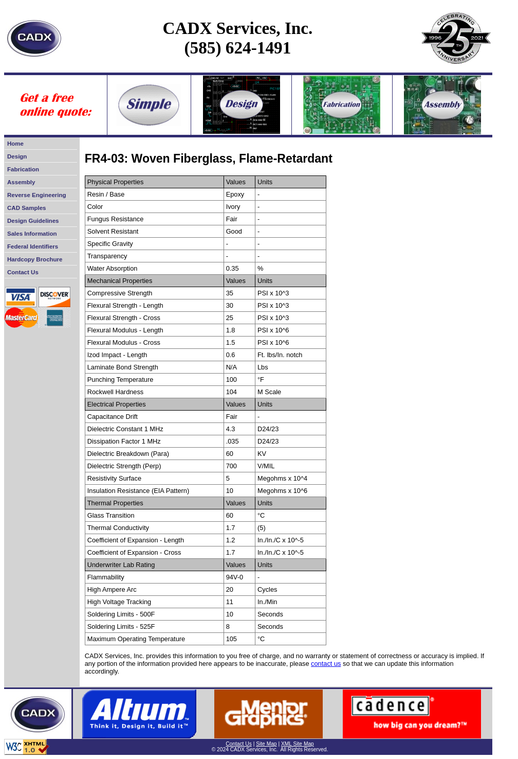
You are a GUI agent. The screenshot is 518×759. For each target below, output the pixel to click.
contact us (326, 663)
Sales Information (32, 234)
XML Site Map (297, 744)
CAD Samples (26, 208)
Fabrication (23, 169)
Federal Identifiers (32, 246)
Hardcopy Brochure (35, 259)
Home (15, 143)
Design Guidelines (33, 221)
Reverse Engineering (36, 195)
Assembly (21, 182)
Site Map (266, 744)
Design (17, 156)
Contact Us (23, 272)
